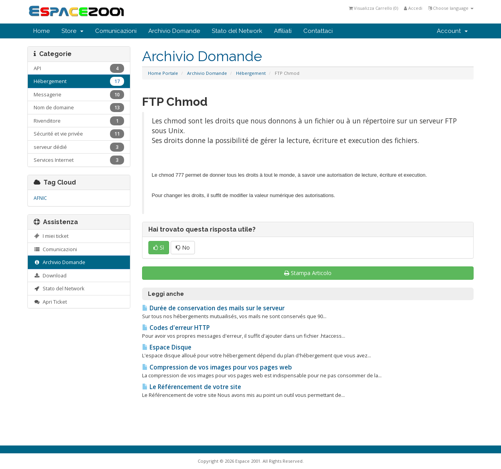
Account (452, 30)
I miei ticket (51, 235)
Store (72, 30)
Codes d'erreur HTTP (176, 328)
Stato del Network (237, 30)
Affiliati (283, 30)
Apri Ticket (50, 301)
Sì (158, 247)
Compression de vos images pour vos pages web (217, 367)
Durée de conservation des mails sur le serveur (213, 308)
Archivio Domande (174, 30)
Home (41, 30)
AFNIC (40, 198)
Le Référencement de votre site (191, 387)
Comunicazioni (116, 30)
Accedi (413, 8)
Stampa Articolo (308, 273)
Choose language (451, 8)
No (183, 247)
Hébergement (251, 73)
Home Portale (163, 73)
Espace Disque (166, 347)
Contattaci (318, 30)
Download (50, 275)
